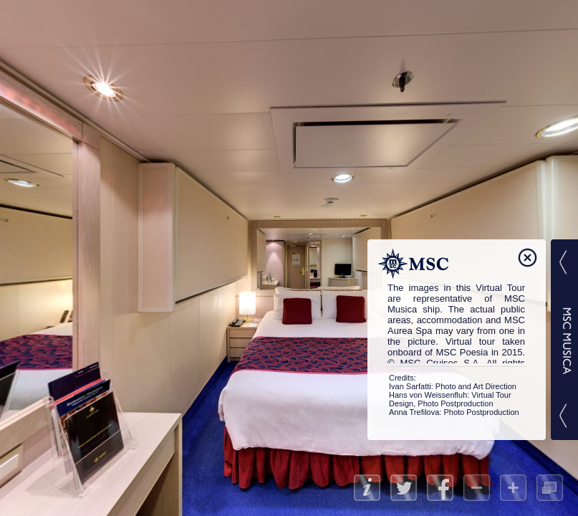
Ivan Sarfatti (410, 386)
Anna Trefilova (414, 412)
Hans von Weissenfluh (428, 395)
